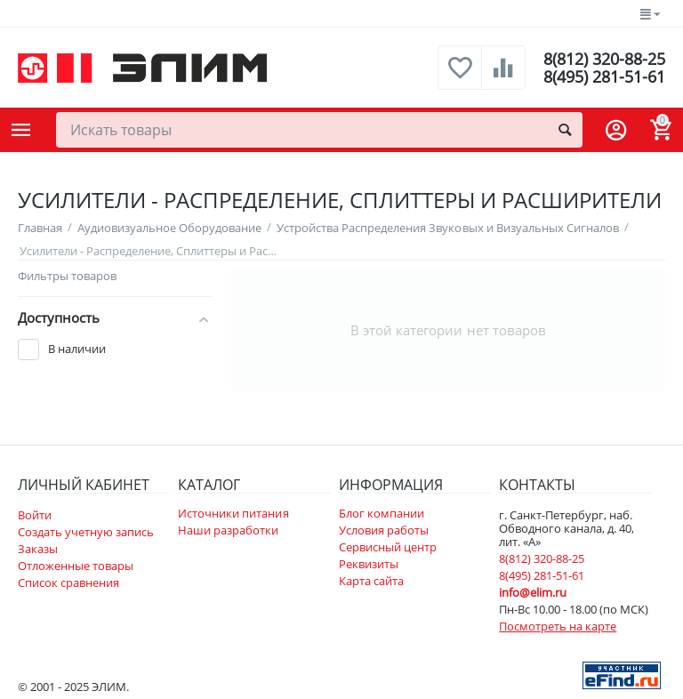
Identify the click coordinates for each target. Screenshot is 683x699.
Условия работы (384, 530)
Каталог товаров (21, 129)
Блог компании (381, 513)
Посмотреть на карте (557, 626)
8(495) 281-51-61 (604, 76)
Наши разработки (228, 530)
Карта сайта (371, 581)
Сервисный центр (388, 547)
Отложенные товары (75, 566)
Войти (35, 515)
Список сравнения (68, 582)
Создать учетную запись (86, 532)
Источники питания (233, 513)
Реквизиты (368, 564)
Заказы (38, 549)
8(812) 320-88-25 (604, 59)
